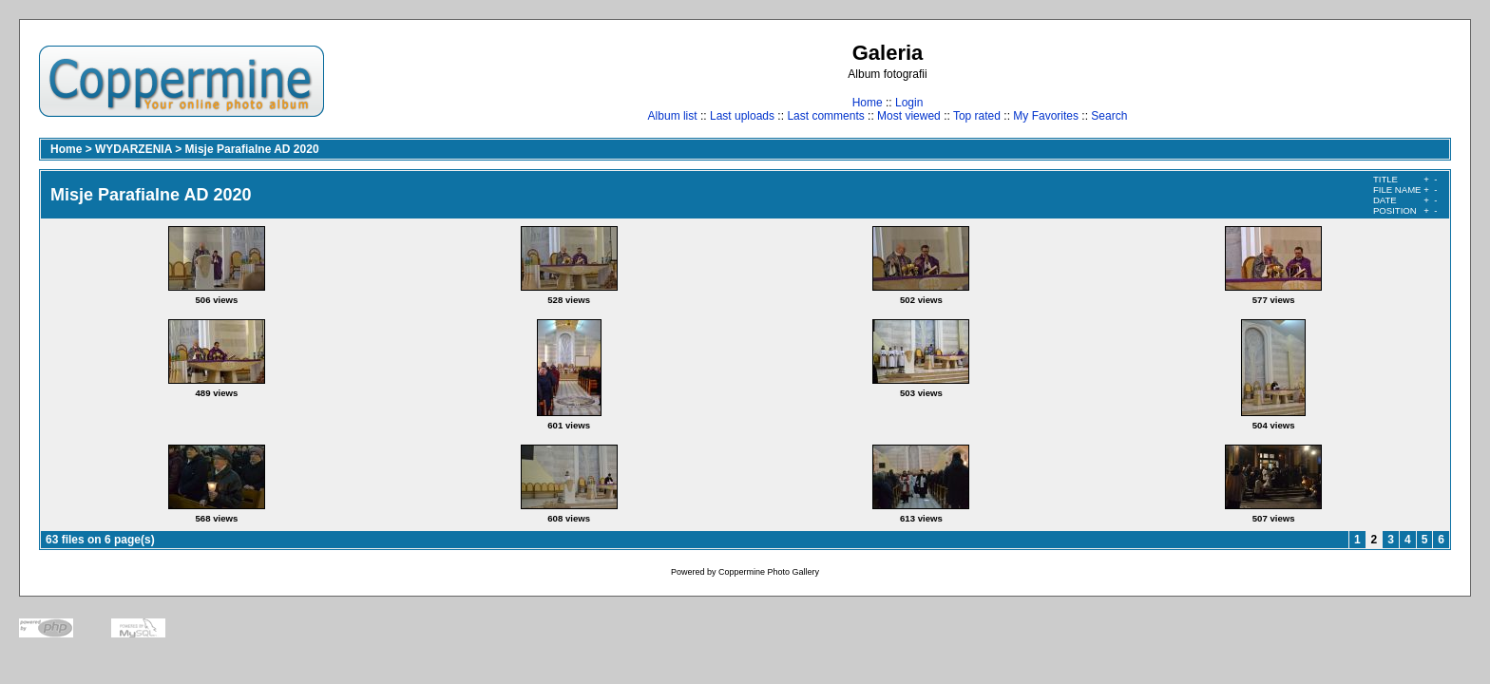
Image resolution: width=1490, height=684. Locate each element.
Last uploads (742, 116)
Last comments (825, 116)
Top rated (977, 116)
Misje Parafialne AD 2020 (252, 149)
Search (1109, 116)
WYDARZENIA (133, 149)
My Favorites (1046, 116)
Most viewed (909, 116)
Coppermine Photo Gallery (768, 572)
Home (867, 102)
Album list (672, 116)
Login (909, 102)
